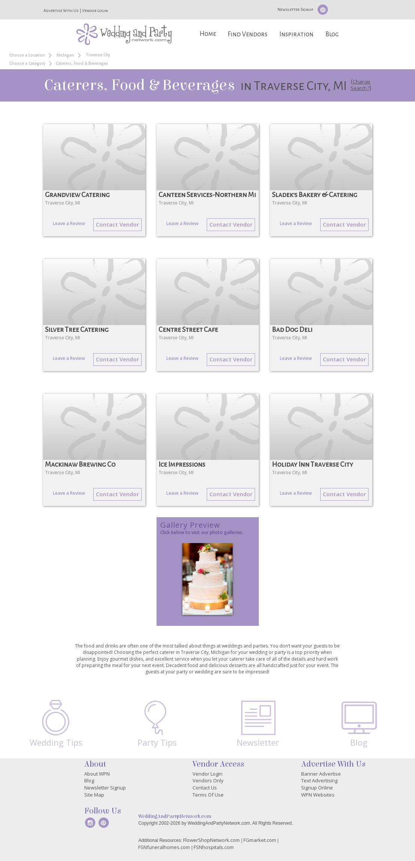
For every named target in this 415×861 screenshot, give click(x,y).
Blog (332, 34)
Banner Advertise (321, 773)
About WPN (97, 773)
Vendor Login (95, 10)
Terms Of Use (208, 794)
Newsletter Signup (295, 9)
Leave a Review (69, 223)
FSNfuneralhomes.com (164, 847)
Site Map (94, 794)
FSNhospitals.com (214, 847)
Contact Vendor (117, 224)
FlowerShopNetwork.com (211, 840)
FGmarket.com (259, 840)
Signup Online (317, 787)
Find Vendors (247, 34)
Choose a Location (27, 55)
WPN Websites (317, 794)
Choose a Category (27, 63)
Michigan (65, 55)
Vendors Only (208, 780)
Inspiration (296, 34)
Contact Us (205, 787)
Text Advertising (319, 780)
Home (208, 33)
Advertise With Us (61, 10)
